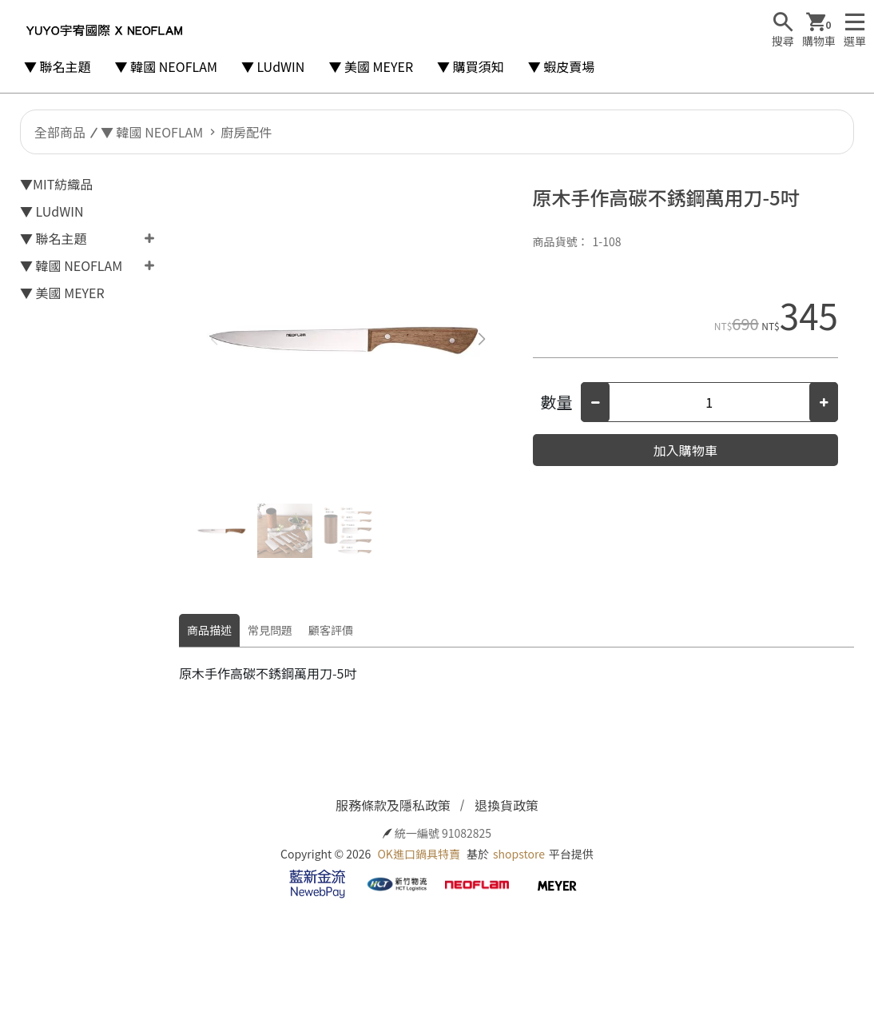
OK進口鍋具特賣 (418, 854)
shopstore (519, 854)
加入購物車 (685, 450)
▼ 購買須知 (470, 66)
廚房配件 (246, 131)
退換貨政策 (506, 805)
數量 (557, 401)
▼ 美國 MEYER (370, 66)
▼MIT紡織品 (56, 183)
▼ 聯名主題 (57, 66)
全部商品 (59, 131)
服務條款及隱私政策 (393, 805)
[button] (482, 339)
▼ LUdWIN (273, 66)
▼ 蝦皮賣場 (561, 66)
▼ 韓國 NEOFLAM (166, 66)
